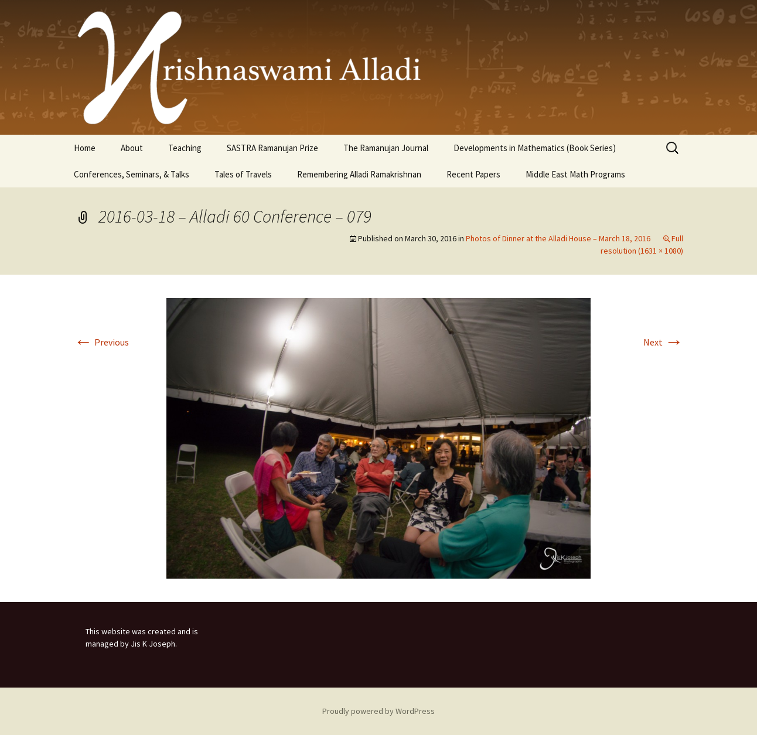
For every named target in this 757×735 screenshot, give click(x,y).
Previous (101, 342)
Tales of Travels (243, 174)
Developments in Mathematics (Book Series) (534, 147)
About (132, 147)
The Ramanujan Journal (385, 147)
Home (85, 147)
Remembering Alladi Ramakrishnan (359, 174)
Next (663, 342)
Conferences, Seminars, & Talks (131, 174)
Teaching (185, 147)
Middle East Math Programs (575, 174)
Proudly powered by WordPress (378, 711)
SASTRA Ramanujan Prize (272, 147)
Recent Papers (473, 174)
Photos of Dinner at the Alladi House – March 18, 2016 (558, 238)
